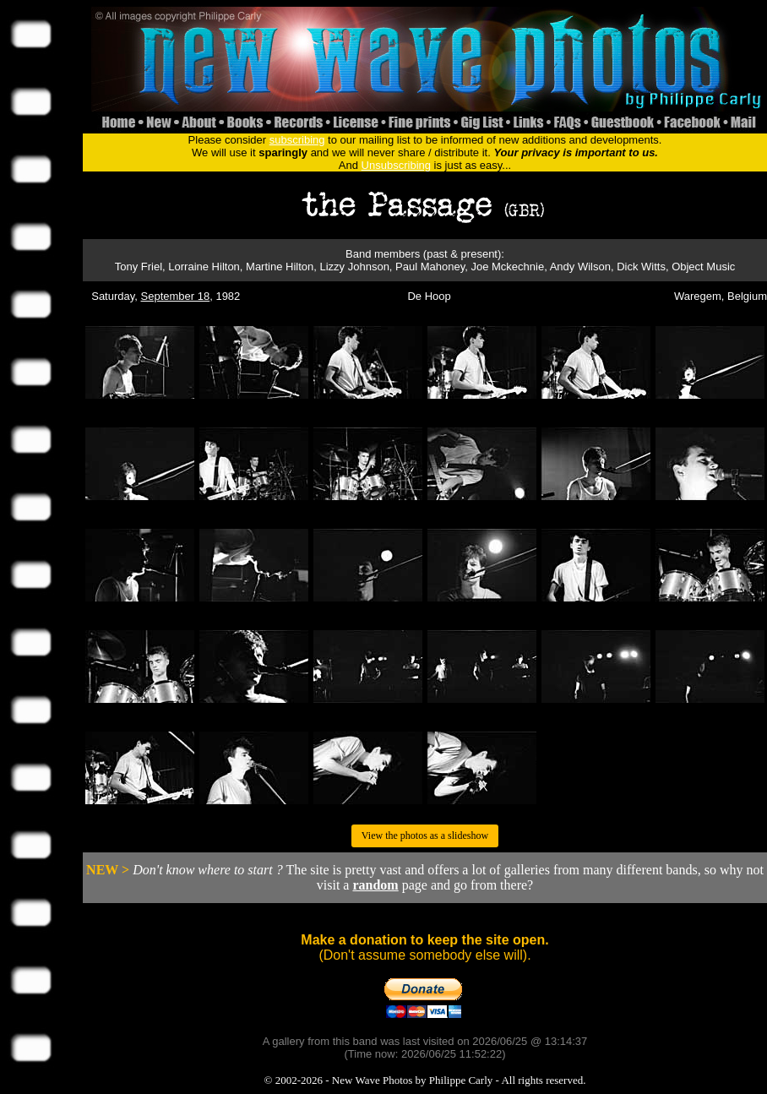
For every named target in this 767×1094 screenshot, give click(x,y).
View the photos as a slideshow (425, 835)
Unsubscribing (396, 165)
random (375, 885)
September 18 (175, 296)
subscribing (297, 139)
